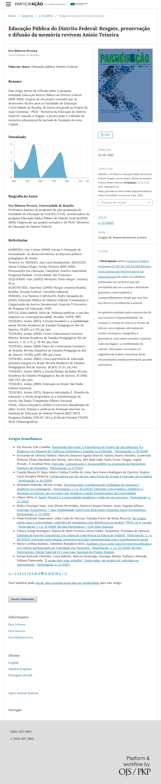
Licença (132, 261)
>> (65, 573)
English (13, 663)
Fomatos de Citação (113, 202)
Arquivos (27, 16)
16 (56, 573)
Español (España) (19, 669)
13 (45, 573)
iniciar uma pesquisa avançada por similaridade (67, 583)
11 (39, 573)
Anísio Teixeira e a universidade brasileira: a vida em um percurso (83, 497)
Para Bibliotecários (20, 637)
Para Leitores (17, 624)
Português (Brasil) (20, 675)
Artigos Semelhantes (25, 439)
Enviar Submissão (22, 599)
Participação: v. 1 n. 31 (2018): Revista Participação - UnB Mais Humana (65, 527)
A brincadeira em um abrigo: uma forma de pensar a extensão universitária (101, 476)
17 (60, 573)
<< (9, 573)
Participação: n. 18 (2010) (131, 451)
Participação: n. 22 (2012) (33, 514)
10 (35, 573)
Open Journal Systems (23, 693)
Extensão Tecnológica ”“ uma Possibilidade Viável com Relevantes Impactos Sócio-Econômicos (81, 510)
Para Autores (16, 631)
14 (49, 573)
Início (12, 16)
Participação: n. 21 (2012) (66, 468)
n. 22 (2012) (46, 16)
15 (53, 573)
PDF (107, 135)
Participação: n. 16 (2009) (35, 480)
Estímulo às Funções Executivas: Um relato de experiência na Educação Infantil (71, 535)
